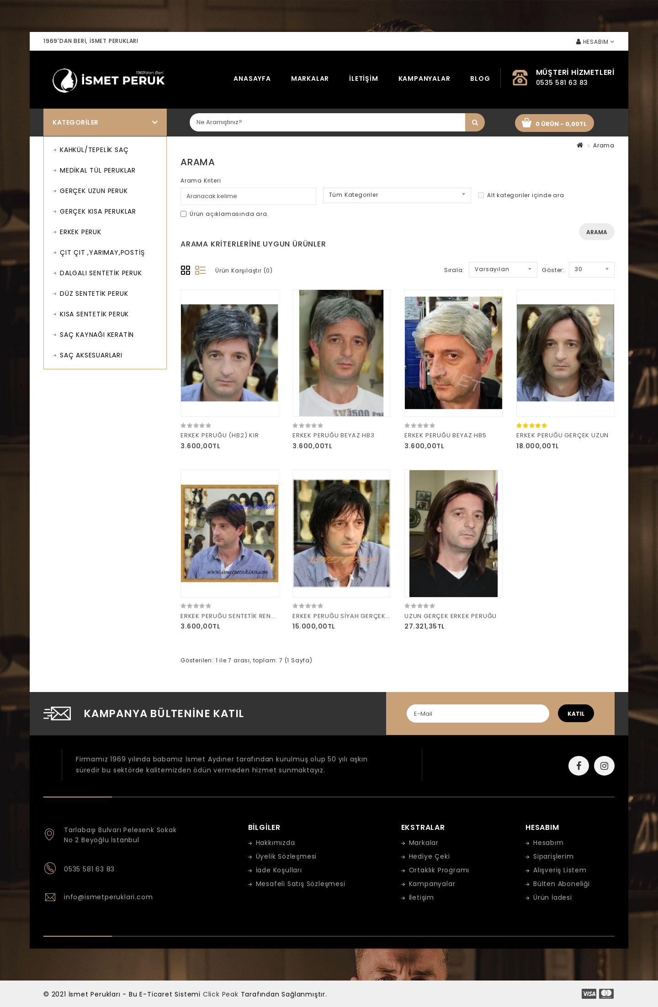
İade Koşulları (279, 870)
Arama (604, 145)
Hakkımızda (275, 842)
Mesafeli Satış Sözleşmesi (300, 883)
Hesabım (548, 842)
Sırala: (454, 270)
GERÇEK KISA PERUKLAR (98, 211)
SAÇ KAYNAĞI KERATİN (97, 334)
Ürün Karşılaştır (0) (244, 270)
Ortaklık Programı (439, 870)
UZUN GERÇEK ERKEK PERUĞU (450, 616)
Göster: (553, 270)
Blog (480, 78)
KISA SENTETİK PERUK (94, 314)
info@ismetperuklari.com (108, 897)
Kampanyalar (424, 78)
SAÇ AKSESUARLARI (91, 355)
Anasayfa (252, 78)
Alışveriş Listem (560, 870)
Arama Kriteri (200, 180)
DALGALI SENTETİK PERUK (101, 273)
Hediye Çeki (429, 856)
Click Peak (221, 994)
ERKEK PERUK (80, 231)
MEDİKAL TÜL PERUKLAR (98, 170)
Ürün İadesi (552, 897)
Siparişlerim (553, 856)
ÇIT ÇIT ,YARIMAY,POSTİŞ (102, 252)
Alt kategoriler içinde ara (521, 195)
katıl (576, 714)
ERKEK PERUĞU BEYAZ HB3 (333, 435)
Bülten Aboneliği (561, 883)
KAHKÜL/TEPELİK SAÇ (94, 149)
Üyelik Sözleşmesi (286, 856)
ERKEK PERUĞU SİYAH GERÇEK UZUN (348, 616)
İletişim (363, 78)
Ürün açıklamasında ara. (224, 214)
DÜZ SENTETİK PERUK (94, 293)
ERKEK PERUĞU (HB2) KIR (219, 435)
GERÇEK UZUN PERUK (94, 190)
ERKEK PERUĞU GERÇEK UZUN (562, 435)
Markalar (310, 78)
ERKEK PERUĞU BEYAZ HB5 (445, 435)
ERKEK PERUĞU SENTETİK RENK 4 (230, 616)
